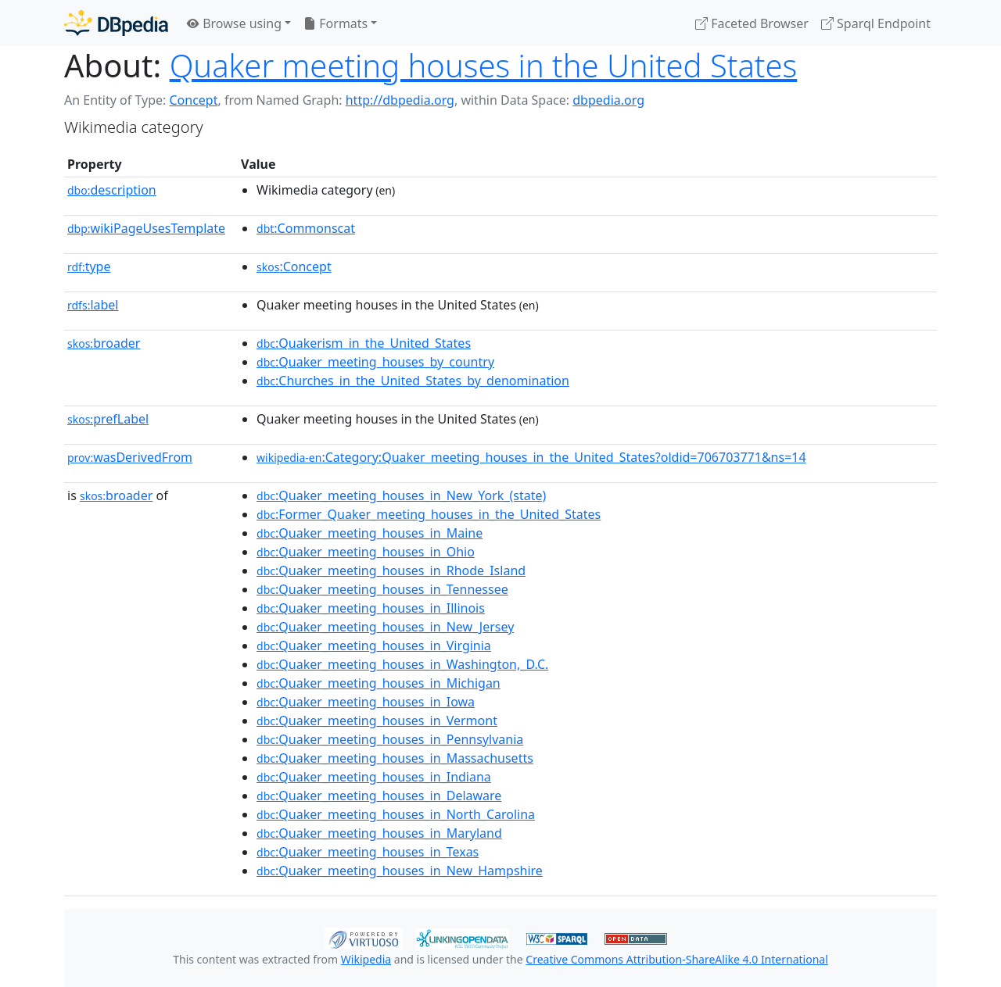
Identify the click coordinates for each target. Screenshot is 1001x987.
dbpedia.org (608, 100)
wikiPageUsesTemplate (146, 228)
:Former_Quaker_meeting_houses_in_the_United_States (429, 514)
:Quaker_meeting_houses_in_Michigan (378, 683)
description (111, 189)
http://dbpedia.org (400, 100)
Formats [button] (335, 23)
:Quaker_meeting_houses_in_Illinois (371, 608)
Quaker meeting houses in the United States (484, 65)
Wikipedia (366, 959)
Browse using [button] (234, 23)
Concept (193, 100)
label (93, 304)
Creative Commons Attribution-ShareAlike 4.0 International (676, 959)
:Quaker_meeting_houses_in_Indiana (374, 776)
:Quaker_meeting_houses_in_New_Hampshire (400, 870)
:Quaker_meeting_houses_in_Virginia (374, 645)
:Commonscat (306, 228)
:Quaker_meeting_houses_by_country (375, 361)
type (89, 266)
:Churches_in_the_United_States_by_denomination (413, 380)
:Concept (294, 266)
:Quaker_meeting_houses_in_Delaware (379, 795)
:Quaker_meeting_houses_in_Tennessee (382, 589)
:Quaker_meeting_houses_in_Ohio (366, 551)
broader (103, 343)
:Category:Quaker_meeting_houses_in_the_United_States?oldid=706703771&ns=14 (531, 457)
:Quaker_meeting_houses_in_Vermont (377, 720)
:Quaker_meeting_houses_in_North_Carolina (396, 814)
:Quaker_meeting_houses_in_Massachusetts (395, 758)
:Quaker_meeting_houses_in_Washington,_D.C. (402, 664)
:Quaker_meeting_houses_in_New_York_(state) (401, 495)
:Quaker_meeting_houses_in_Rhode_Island (391, 570)
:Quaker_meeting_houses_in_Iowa (366, 701)
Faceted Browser (752, 23)
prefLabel (108, 418)
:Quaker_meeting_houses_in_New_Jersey (385, 626)
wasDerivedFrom (129, 457)
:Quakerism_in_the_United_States (364, 343)
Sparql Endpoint (876, 23)
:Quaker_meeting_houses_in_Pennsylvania (390, 739)
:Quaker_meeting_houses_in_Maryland (379, 833)
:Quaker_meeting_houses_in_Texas (368, 851)
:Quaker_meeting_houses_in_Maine (370, 533)
